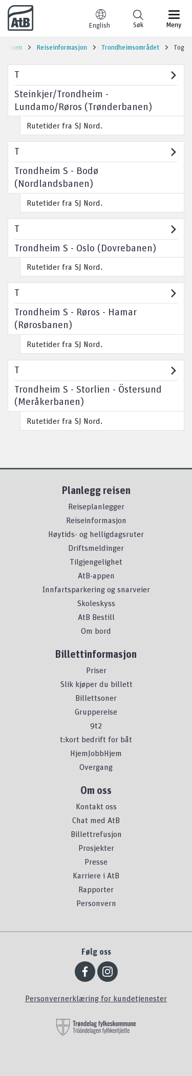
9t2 (96, 725)
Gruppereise (96, 711)
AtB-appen (96, 575)
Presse (96, 861)
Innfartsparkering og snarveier (96, 589)
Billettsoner (96, 698)
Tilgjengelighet (96, 561)
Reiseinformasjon (96, 520)
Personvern (96, 903)
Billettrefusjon (96, 834)
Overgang (96, 767)
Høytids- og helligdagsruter (96, 534)
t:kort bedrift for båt (96, 739)
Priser (96, 670)
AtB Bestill (96, 617)
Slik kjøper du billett (96, 684)
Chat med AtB (96, 820)
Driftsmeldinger (96, 548)
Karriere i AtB (96, 875)
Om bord (96, 631)
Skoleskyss (96, 603)
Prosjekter (96, 848)
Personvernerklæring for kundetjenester (96, 998)
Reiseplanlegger (96, 506)
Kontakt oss (96, 806)
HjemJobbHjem (96, 753)
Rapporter (96, 889)
